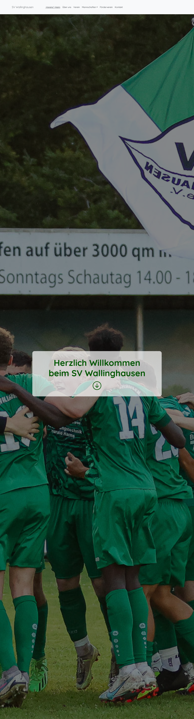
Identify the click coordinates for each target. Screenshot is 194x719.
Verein (76, 7)
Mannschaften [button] (89, 7)
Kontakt (119, 7)
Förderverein (106, 7)
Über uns (66, 7)
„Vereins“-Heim (52, 7)
